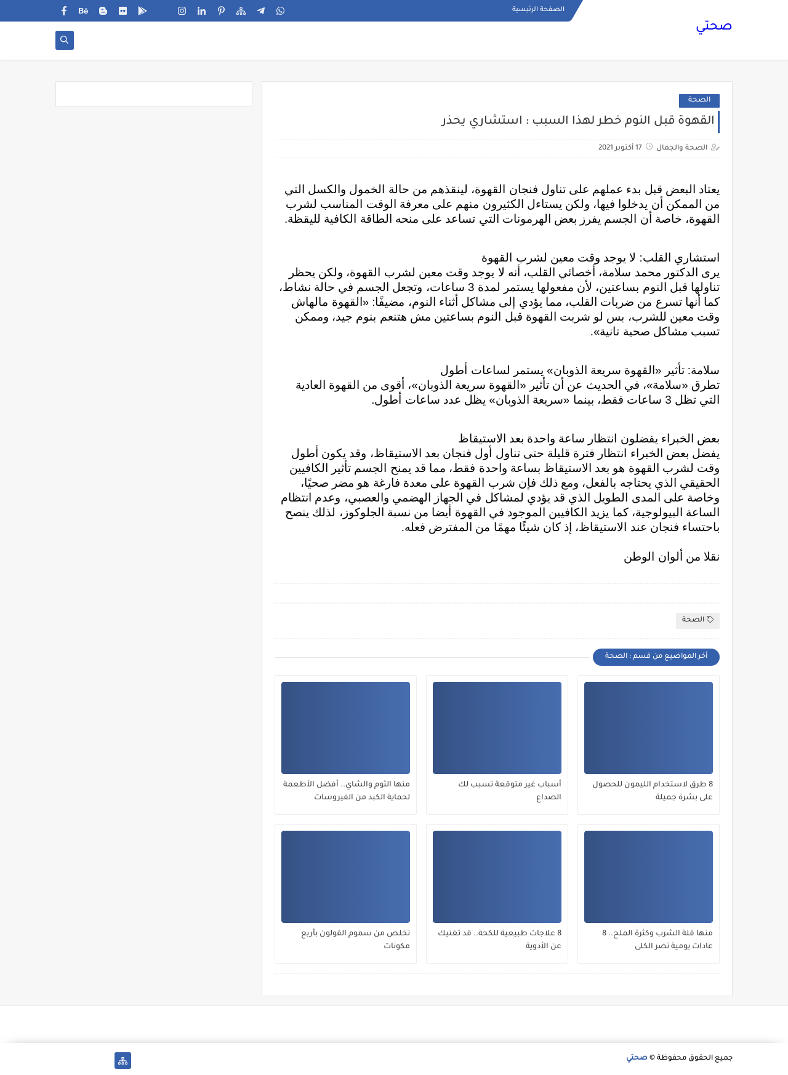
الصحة (699, 101)
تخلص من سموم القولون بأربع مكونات (355, 940)
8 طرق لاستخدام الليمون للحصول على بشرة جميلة (652, 791)
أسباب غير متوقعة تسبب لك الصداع (509, 791)
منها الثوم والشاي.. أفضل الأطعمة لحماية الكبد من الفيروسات (346, 791)
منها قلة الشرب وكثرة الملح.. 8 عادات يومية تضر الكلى (657, 940)
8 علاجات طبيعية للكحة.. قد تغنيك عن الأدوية (499, 940)
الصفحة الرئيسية (538, 10)
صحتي (714, 27)
